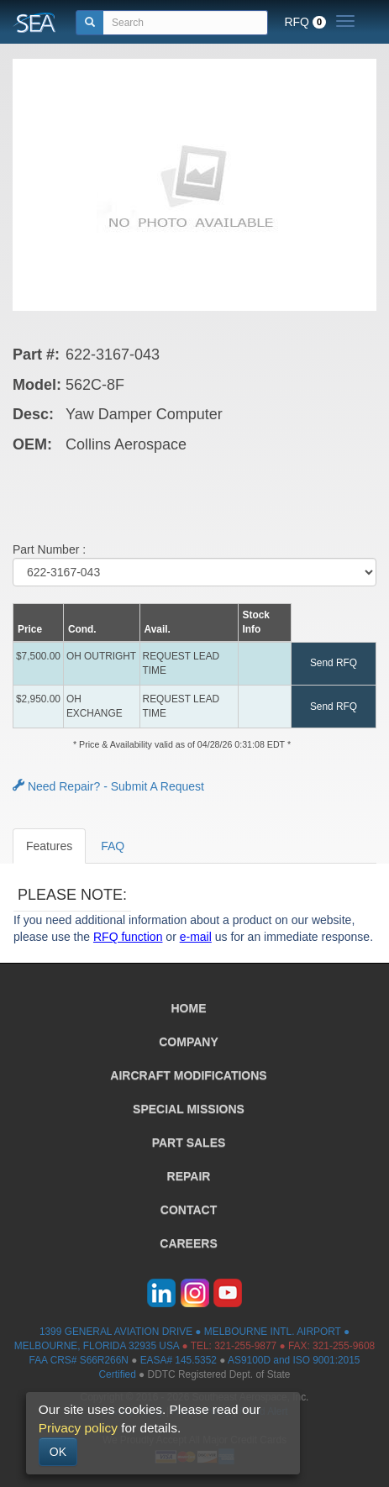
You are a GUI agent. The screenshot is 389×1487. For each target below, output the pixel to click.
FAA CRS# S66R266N (79, 1360)
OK (58, 1451)
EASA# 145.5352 (178, 1360)
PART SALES (189, 1142)
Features (49, 846)
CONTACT (188, 1209)
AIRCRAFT (188, 1075)
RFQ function (127, 936)
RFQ (305, 22)
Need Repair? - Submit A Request (108, 786)
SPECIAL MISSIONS (188, 1109)
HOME (189, 1008)
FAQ (112, 846)
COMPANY (188, 1041)
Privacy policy (78, 1428)
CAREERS (188, 1243)
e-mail (196, 936)
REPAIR (189, 1176)
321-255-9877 (245, 1346)
